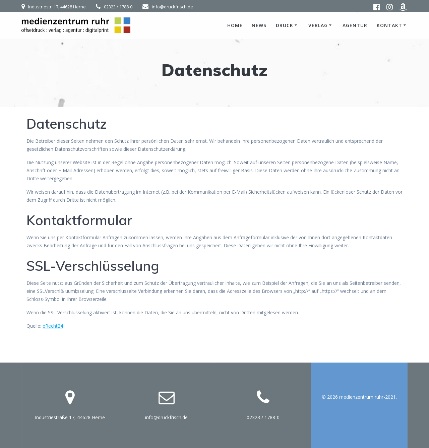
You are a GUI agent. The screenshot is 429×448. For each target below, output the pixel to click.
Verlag (318, 25)
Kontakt (389, 25)
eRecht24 (53, 326)
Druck (284, 25)
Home (235, 25)
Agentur (355, 25)
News (259, 25)
